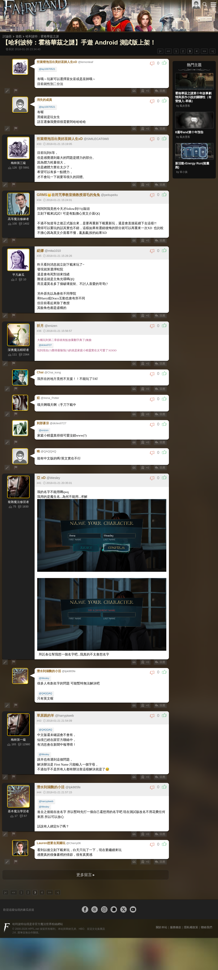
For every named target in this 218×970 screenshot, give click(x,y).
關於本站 (161, 913)
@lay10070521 (48, 68)
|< (160, 51)
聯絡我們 (206, 913)
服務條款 (175, 913)
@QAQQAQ (46, 683)
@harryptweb (47, 790)
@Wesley (45, 668)
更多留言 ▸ (85, 860)
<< (168, 51)
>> (204, 51)
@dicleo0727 (46, 339)
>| (212, 51)
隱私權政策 (191, 913)
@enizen (44, 423)
